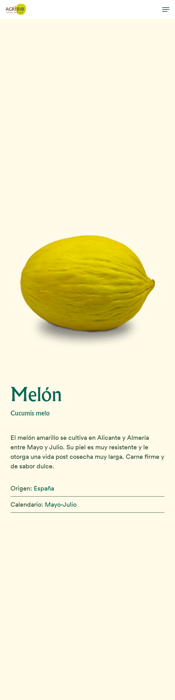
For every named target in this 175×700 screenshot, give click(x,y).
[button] (165, 9)
